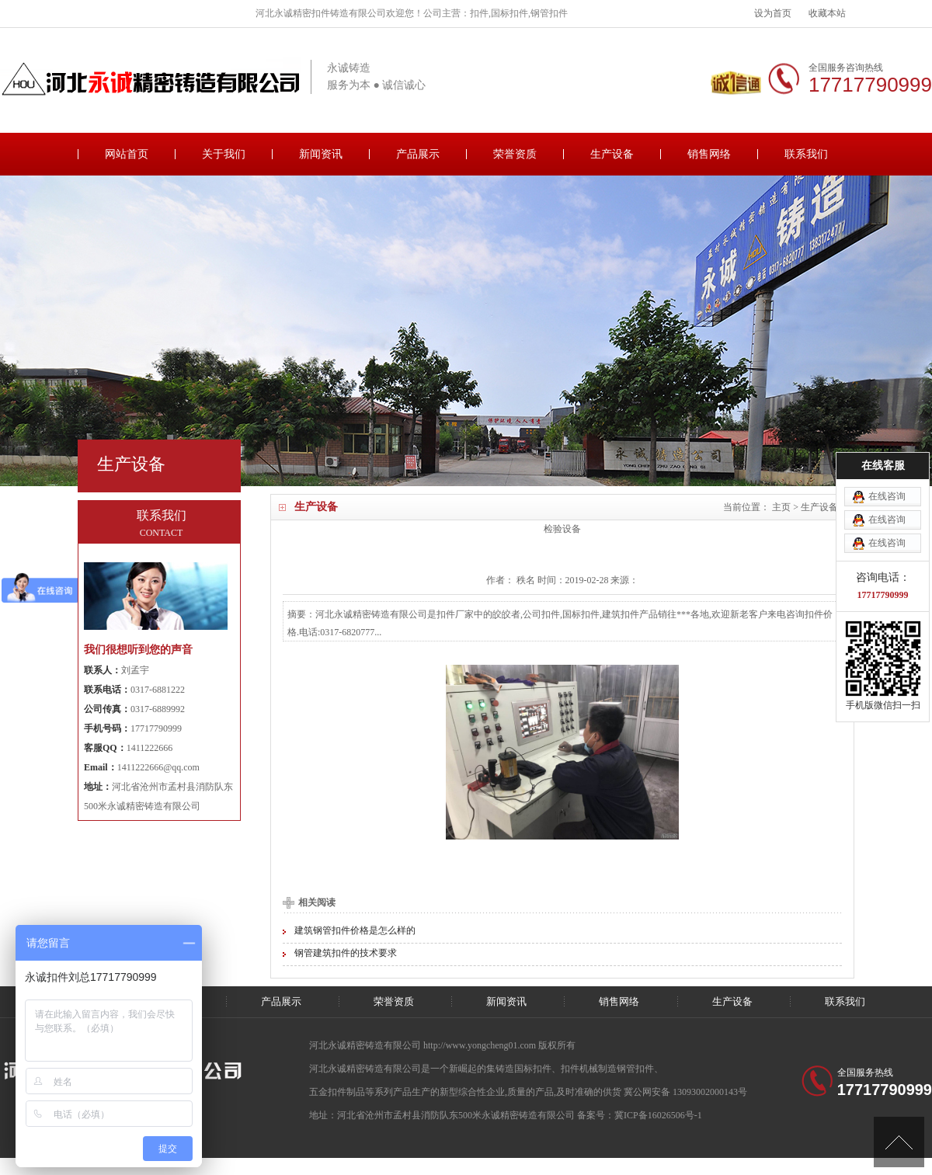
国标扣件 (532, 1068)
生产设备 (612, 154)
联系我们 (806, 154)
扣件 (570, 1068)
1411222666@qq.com (158, 767)
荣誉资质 (515, 154)
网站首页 (126, 154)
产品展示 (418, 154)
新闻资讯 (321, 154)
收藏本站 (827, 13)
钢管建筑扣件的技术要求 (345, 952)
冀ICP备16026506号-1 (658, 1115)
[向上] (899, 1142)
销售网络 (709, 154)
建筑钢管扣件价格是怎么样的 (355, 930)
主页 (781, 507)
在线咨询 (887, 470)
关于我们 (223, 154)
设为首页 (772, 13)
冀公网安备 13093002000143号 (685, 1091)
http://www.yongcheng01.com (480, 1045)
